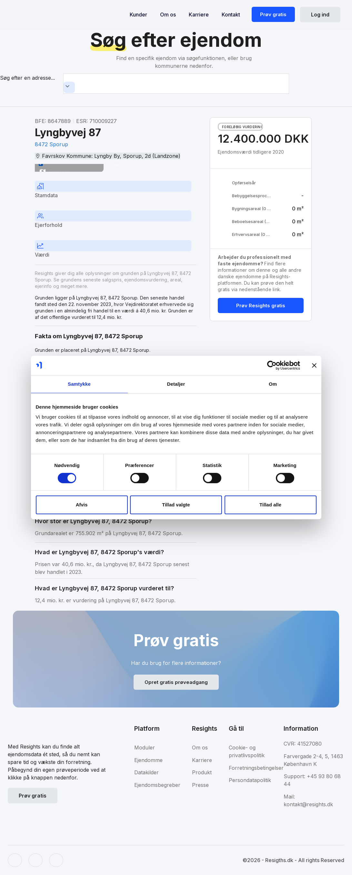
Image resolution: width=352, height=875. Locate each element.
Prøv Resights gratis (260, 305)
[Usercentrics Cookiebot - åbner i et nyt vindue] (272, 365)
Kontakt (231, 14)
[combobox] (176, 83)
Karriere (199, 14)
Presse (200, 785)
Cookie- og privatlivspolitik (247, 751)
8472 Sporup (51, 144)
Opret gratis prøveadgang (176, 682)
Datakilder (146, 772)
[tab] (115, 190)
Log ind (320, 14)
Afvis (82, 504)
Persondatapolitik (250, 780)
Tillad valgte (176, 504)
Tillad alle (270, 504)
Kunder (138, 14)
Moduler (144, 747)
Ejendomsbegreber (157, 785)
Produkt (202, 772)
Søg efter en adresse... (27, 78)
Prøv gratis (273, 14)
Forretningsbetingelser (256, 768)
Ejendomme (148, 760)
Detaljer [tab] (176, 384)
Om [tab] (273, 384)
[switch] (41, 164)
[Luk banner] (314, 365)
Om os (168, 14)
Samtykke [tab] (79, 384)
